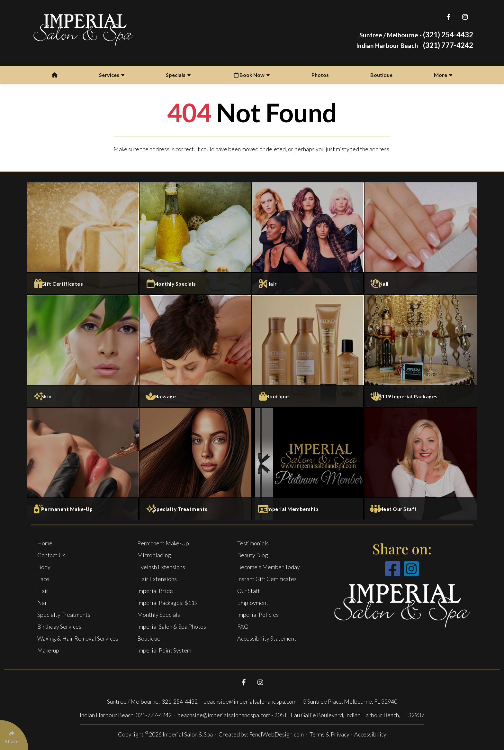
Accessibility (370, 734)
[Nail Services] (420, 238)
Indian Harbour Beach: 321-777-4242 (126, 714)
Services (111, 75)
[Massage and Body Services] (196, 350)
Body (43, 566)
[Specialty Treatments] (196, 463)
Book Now (252, 75)
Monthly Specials (158, 614)
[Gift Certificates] (83, 238)
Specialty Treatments (63, 614)
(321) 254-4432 (416, 34)
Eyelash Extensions (161, 566)
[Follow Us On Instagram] (465, 17)
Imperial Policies (258, 614)
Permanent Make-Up (163, 543)
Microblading (154, 555)
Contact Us (51, 555)
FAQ (242, 626)
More (443, 75)
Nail (42, 602)
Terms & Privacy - (331, 734)
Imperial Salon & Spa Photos (171, 626)
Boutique (381, 75)
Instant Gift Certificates (267, 578)
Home (44, 543)
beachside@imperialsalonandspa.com (250, 701)
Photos (320, 75)
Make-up (48, 650)
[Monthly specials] (196, 238)
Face (43, 578)
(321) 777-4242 (414, 45)
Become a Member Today (268, 566)
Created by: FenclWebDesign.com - (264, 734)
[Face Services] (83, 350)
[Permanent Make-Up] (83, 463)
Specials (178, 75)
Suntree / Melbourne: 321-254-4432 (153, 701)
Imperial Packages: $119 (167, 602)
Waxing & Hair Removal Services (77, 638)
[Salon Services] (308, 238)
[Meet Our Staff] (420, 463)
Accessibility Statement (266, 638)
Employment (252, 602)
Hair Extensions (157, 578)
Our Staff (248, 590)
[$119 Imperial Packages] (420, 350)
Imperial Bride (155, 590)
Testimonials (253, 543)
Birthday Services (59, 626)
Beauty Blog (252, 555)
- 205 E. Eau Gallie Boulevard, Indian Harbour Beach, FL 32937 (347, 714)
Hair (43, 590)
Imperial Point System (164, 650)
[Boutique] (308, 350)
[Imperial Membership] (308, 463)
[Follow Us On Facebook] (448, 17)
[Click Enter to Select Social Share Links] (14, 735)
